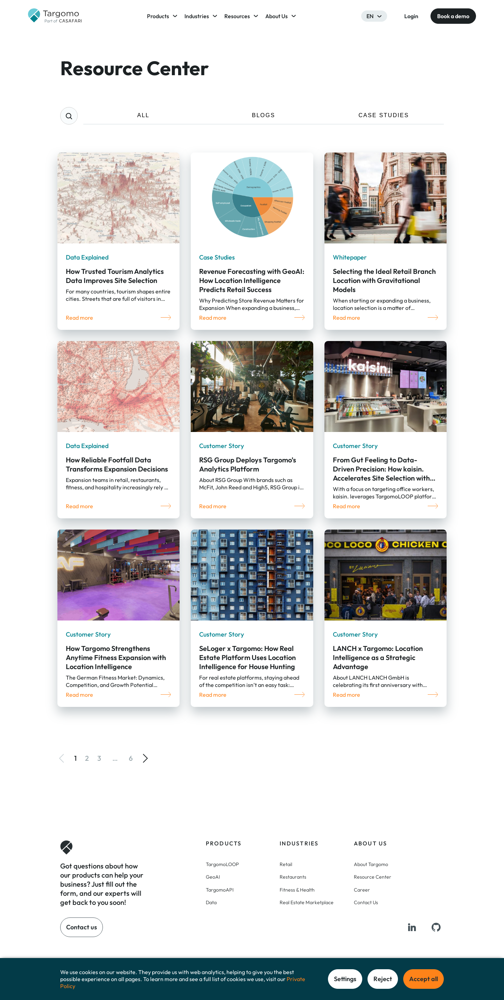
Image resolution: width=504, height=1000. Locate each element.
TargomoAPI (219, 890)
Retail (286, 864)
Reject (382, 979)
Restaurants (293, 877)
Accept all (423, 979)
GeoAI (213, 877)
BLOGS (263, 115)
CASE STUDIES (383, 115)
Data (211, 902)
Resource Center (372, 877)
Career (362, 890)
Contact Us (366, 902)
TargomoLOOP (222, 864)
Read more (79, 317)
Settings (345, 979)
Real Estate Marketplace (307, 902)
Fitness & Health (297, 890)
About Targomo (371, 864)
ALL (143, 115)
